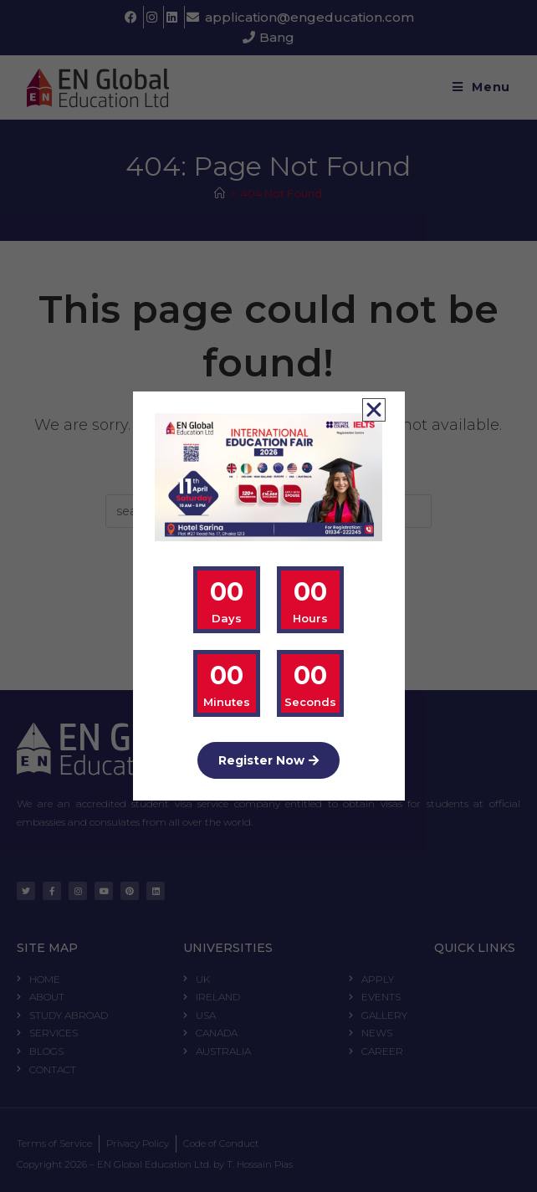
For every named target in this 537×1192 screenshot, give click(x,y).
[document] (268, 596)
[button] (374, 410)
